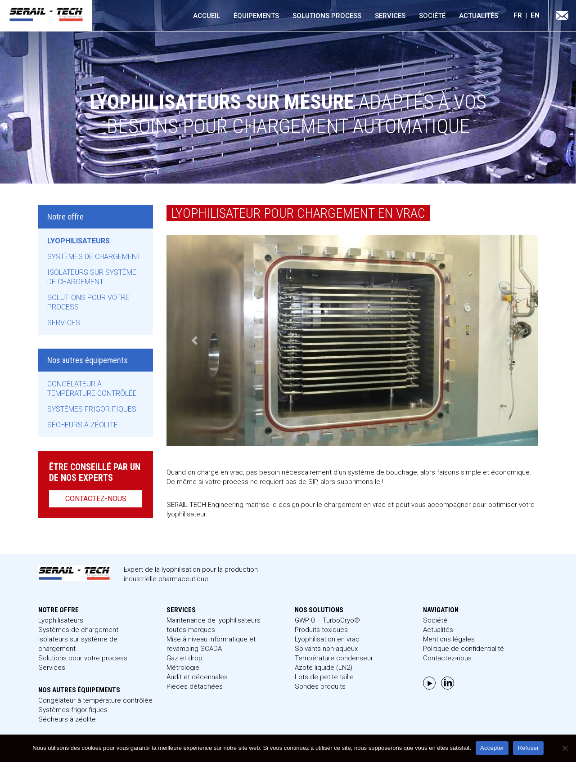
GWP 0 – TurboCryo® (327, 620)
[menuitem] (522, 15)
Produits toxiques (321, 630)
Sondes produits (320, 686)
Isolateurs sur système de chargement (91, 277)
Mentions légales (449, 639)
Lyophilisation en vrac (327, 639)
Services (390, 16)
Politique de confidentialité (463, 649)
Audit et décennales (197, 677)
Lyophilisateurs (78, 241)
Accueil (206, 16)
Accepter (492, 747)
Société (432, 16)
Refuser (528, 747)
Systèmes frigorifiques (91, 409)
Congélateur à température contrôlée (92, 389)
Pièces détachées (194, 686)
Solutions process (326, 16)
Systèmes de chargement (94, 256)
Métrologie (182, 667)
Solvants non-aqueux (326, 649)
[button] (194, 340)
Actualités (478, 16)
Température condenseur (334, 658)
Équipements (256, 16)
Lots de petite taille (324, 677)
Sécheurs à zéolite (82, 425)
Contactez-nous (95, 498)
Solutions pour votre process (88, 302)
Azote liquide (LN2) (323, 667)
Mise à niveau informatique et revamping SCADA (211, 644)
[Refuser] (564, 748)
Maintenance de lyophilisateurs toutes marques (213, 625)
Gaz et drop (184, 658)
